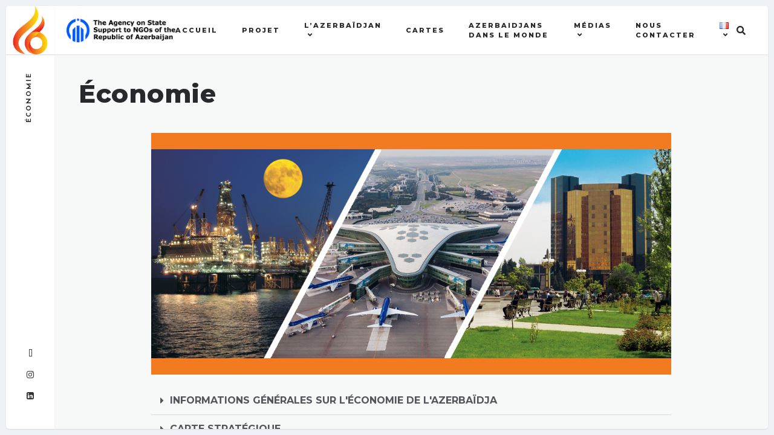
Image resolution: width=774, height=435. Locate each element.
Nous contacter (665, 30)
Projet (261, 30)
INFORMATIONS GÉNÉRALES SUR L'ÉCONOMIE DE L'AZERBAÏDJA (333, 400)
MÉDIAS (592, 25)
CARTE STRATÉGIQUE (225, 428)
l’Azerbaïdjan (343, 25)
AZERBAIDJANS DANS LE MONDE (508, 30)
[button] (411, 401)
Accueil (196, 30)
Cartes (425, 30)
